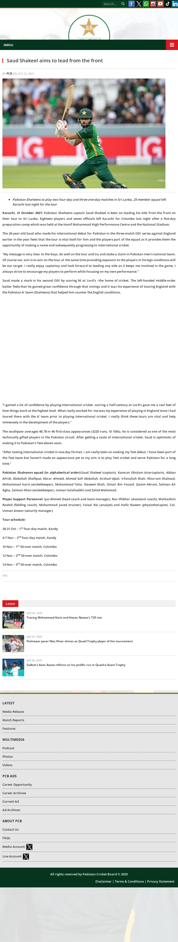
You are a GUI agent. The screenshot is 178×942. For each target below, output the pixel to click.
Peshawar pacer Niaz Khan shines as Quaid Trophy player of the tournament (80, 641)
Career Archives (14, 793)
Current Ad (10, 801)
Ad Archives (11, 810)
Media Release (13, 711)
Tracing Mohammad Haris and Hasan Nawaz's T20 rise (64, 617)
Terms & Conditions (129, 881)
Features (8, 728)
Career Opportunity (17, 784)
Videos (7, 765)
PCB (9, 73)
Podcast (8, 748)
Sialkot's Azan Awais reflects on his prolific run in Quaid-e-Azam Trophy (76, 665)
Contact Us (10, 829)
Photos (7, 756)
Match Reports (13, 720)
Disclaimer (103, 881)
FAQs (6, 838)
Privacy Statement (160, 881)
